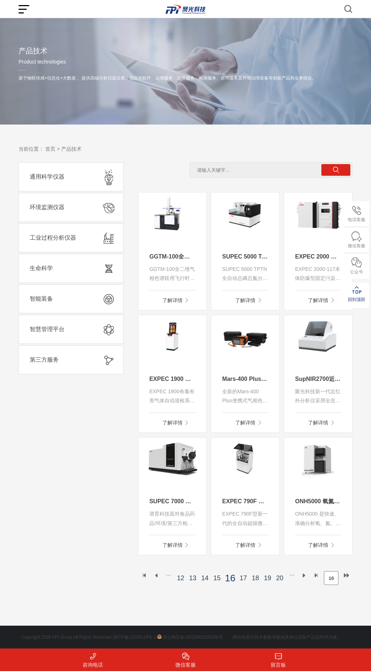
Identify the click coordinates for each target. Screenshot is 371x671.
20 (279, 578)
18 (255, 578)
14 (204, 578)
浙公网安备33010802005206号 (192, 637)
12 (180, 578)
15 (217, 578)
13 (192, 578)
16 (230, 578)
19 (267, 578)
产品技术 (71, 148)
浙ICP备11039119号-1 (134, 637)
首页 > (52, 148)
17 (243, 578)
